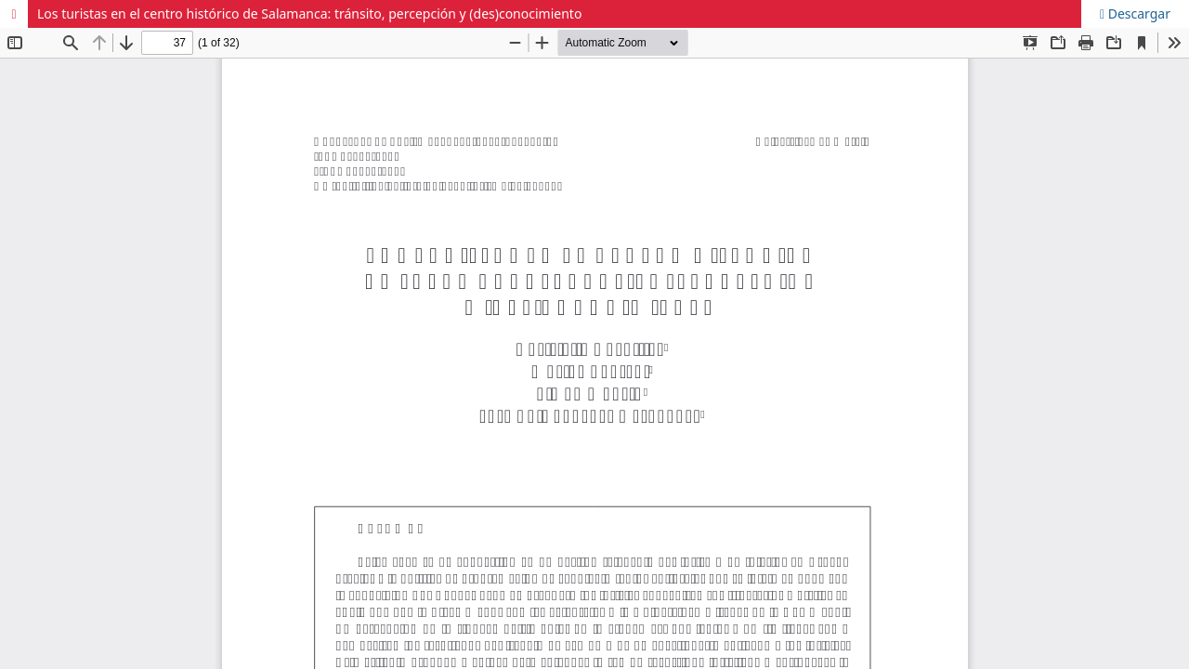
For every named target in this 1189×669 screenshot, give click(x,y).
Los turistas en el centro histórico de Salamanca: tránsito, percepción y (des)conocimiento (309, 13)
